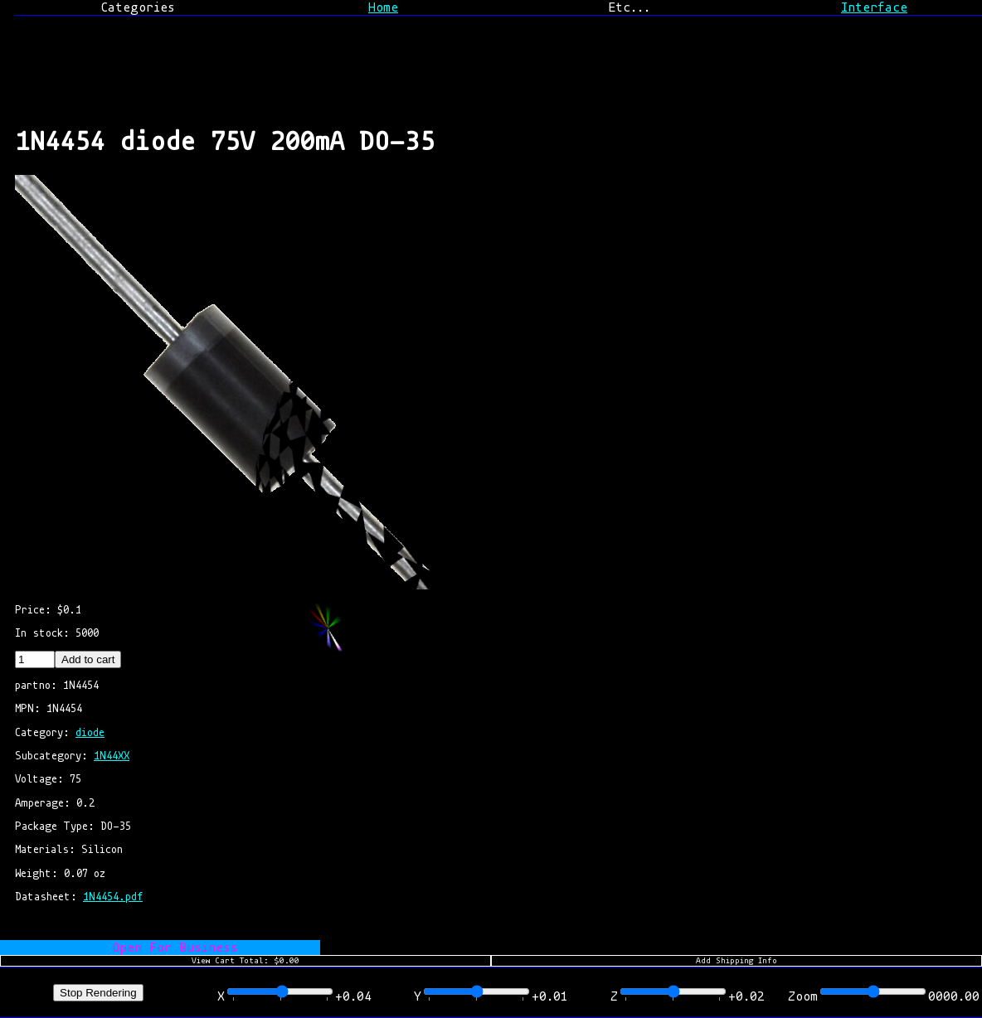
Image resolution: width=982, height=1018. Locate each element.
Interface (874, 7)
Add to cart (87, 659)
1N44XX (111, 755)
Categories (137, 7)
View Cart (245, 961)
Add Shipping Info (736, 961)
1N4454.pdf (113, 896)
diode (90, 732)
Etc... (629, 7)
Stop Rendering (98, 992)
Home (383, 7)
